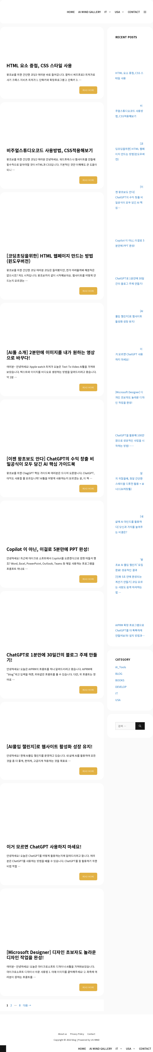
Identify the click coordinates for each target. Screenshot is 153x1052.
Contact (134, 12)
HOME (71, 12)
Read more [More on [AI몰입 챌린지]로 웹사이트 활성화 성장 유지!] (88, 771)
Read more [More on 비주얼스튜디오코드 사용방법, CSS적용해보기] (88, 180)
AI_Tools (120, 667)
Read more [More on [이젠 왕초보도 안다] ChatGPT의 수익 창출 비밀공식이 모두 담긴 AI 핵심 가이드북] (88, 488)
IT (116, 693)
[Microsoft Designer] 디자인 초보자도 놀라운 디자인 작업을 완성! (51, 955)
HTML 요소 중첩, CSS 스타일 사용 (39, 65)
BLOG (118, 674)
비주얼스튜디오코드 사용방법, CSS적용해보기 (50, 150)
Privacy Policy (77, 1033)
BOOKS (119, 680)
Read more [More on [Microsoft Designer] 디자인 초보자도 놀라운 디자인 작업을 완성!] (88, 987)
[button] (145, 11)
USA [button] (120, 11)
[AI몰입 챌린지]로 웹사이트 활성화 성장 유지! (49, 746)
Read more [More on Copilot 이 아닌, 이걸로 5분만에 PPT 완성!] (88, 579)
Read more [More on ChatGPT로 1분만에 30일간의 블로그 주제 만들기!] (88, 689)
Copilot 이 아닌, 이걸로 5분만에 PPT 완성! (48, 549)
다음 (27, 1005)
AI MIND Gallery (89, 12)
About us (62, 1033)
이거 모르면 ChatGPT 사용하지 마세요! (44, 846)
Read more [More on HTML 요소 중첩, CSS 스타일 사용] (88, 90)
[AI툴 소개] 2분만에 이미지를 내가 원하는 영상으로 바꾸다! (51, 355)
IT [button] (108, 11)
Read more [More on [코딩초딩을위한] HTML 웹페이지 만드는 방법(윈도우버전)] (88, 290)
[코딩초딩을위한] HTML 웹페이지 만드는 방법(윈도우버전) (50, 258)
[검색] (140, 726)
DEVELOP (121, 687)
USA (117, 700)
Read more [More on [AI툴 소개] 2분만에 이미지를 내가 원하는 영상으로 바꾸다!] (88, 387)
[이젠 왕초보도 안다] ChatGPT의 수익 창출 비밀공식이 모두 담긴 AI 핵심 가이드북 (50, 461)
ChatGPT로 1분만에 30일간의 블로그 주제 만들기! (52, 657)
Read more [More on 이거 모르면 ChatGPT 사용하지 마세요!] (88, 876)
